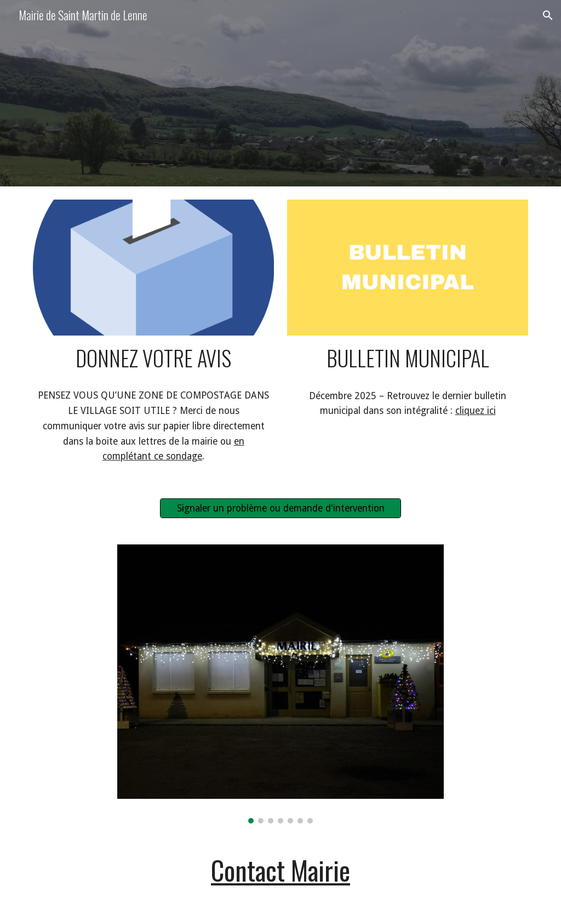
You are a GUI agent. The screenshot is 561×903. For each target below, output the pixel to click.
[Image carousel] (280, 683)
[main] (153, 358)
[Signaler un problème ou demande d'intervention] (281, 508)
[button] (548, 15)
